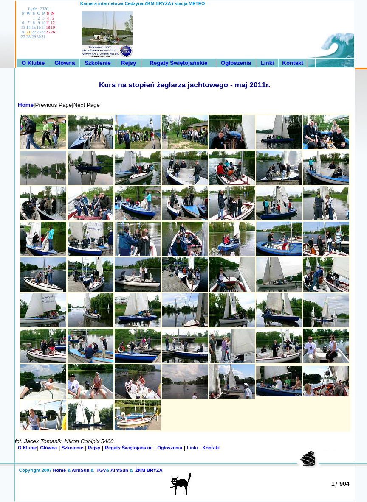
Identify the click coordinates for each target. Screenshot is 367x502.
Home (24, 105)
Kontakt (292, 63)
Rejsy (128, 63)
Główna (64, 63)
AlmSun (81, 470)
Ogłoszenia (236, 63)
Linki (267, 63)
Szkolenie (97, 63)
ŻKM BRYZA (148, 470)
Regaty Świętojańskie (178, 63)
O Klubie (33, 63)
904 (344, 483)
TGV (101, 470)
